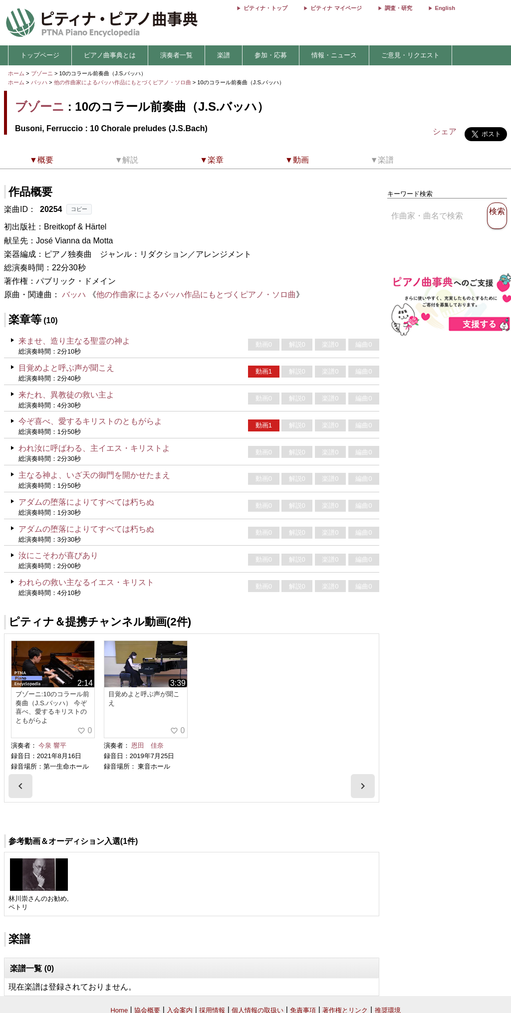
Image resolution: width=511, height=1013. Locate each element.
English (445, 8)
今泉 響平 (52, 745)
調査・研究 (398, 8)
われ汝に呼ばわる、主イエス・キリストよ (94, 448)
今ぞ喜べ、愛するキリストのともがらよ (90, 421)
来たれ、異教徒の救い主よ (66, 395)
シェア (445, 131)
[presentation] (20, 786)
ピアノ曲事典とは (110, 55)
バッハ (39, 82)
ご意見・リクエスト (410, 55)
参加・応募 (271, 55)
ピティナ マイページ (335, 8)
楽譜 (223, 55)
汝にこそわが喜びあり (58, 555)
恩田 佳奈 (147, 745)
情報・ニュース (334, 55)
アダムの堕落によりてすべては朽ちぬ (86, 502)
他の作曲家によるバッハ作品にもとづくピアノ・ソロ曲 (123, 82)
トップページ (39, 55)
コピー (79, 209)
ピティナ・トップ (265, 8)
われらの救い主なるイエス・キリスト (86, 582)
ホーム (16, 73)
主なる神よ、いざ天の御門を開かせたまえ (94, 475)
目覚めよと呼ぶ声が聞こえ (66, 368)
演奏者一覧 (176, 55)
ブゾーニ (42, 73)
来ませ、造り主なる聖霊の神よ (74, 341)
